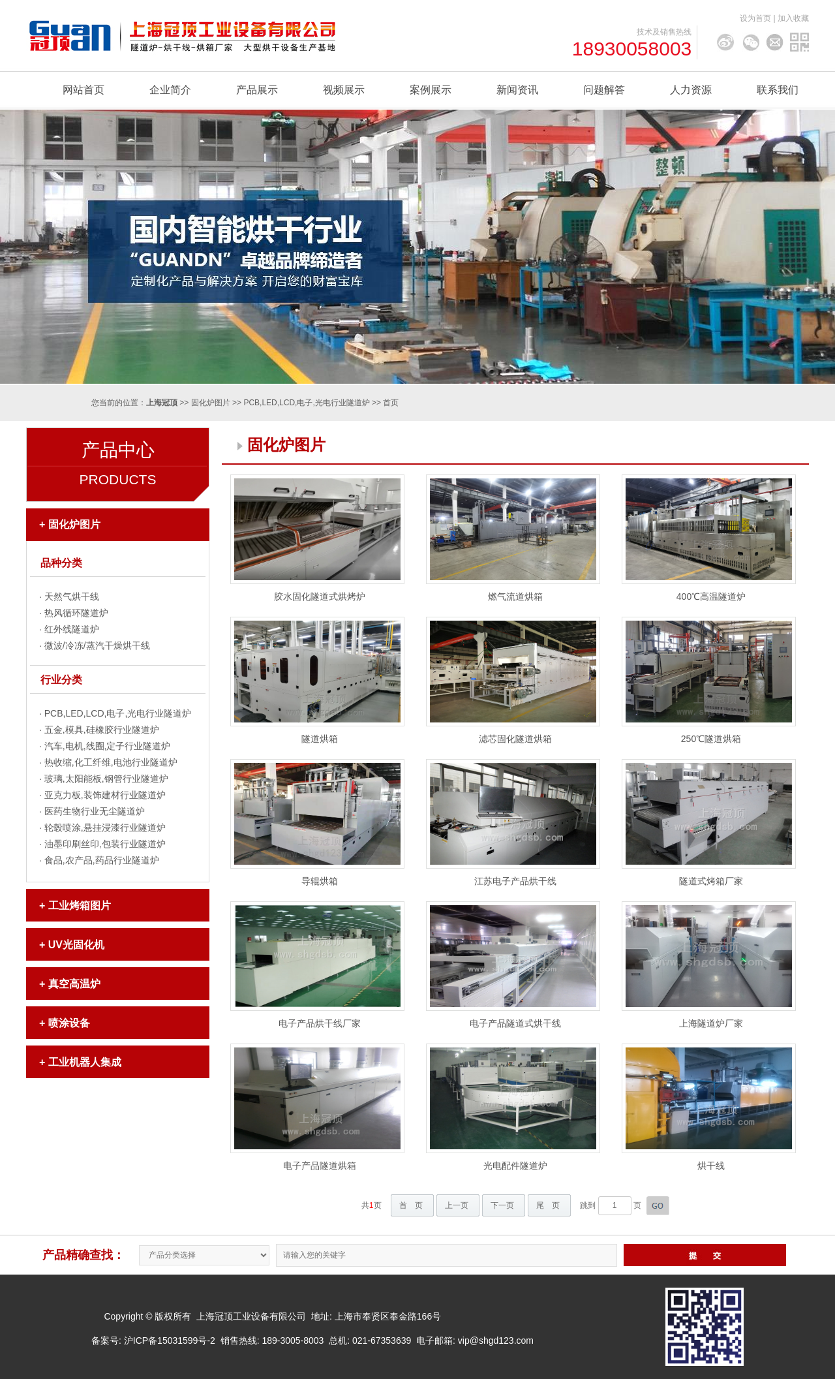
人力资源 (691, 89)
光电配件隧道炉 (515, 1165)
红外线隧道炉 (71, 629)
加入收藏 (793, 18)
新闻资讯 (517, 89)
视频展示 (344, 89)
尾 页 (548, 1205)
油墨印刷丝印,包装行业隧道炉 (105, 844)
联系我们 (777, 89)
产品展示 (257, 89)
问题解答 (604, 89)
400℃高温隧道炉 (711, 596)
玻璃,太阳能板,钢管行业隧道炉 (106, 778)
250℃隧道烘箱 (711, 739)
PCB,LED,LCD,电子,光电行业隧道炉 (306, 402)
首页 (391, 402)
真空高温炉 (74, 983)
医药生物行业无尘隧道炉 (94, 811)
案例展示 (430, 89)
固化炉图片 (210, 402)
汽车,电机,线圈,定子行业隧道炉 (107, 746)
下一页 (502, 1205)
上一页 (456, 1205)
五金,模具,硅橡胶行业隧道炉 (101, 729)
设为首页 (755, 18)
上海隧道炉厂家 (711, 1023)
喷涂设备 (69, 1023)
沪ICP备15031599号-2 (169, 1340)
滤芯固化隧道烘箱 (515, 739)
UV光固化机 (76, 944)
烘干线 (711, 1165)
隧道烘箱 (319, 739)
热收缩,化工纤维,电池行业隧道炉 (110, 762)
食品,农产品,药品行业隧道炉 (101, 860)
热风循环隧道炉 (76, 613)
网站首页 (83, 89)
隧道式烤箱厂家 (711, 881)
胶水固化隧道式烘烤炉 (319, 596)
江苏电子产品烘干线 (515, 881)
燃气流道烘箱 (515, 596)
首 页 (411, 1205)
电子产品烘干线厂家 (320, 1023)
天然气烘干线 (71, 596)
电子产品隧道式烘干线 (515, 1023)
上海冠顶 (161, 402)
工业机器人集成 (84, 1062)
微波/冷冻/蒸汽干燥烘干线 (97, 645)
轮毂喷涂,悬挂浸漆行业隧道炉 (105, 827)
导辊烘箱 (319, 881)
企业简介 (170, 89)
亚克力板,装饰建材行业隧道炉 (105, 795)
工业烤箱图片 (79, 905)
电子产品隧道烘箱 (319, 1165)
